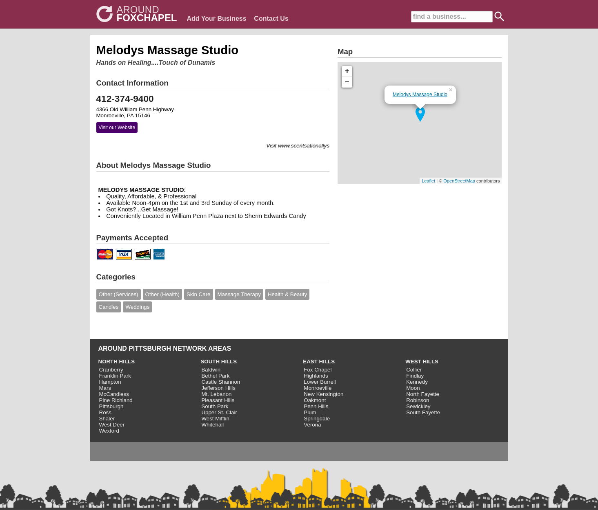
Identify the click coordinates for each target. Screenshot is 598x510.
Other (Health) (162, 294)
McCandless (114, 394)
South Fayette (423, 412)
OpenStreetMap (459, 180)
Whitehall (212, 425)
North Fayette (422, 394)
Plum (310, 412)
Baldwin (210, 370)
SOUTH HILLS (218, 361)
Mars (105, 388)
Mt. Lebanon (216, 394)
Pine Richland (116, 400)
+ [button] (347, 71)
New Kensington (323, 394)
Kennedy (417, 382)
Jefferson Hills (218, 388)
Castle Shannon (220, 382)
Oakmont (315, 400)
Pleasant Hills (217, 400)
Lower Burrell (320, 382)
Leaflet (428, 180)
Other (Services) (118, 294)
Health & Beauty (287, 294)
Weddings (137, 307)
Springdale (317, 418)
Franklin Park (115, 376)
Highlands (316, 376)
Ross (105, 412)
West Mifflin (215, 418)
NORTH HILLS (116, 361)
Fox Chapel (317, 370)
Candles (109, 307)
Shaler (107, 418)
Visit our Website (117, 127)
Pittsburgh (111, 406)
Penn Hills (316, 406)
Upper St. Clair (219, 412)
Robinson (417, 400)
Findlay (415, 376)
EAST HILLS (319, 361)
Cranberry (111, 370)
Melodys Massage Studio (420, 94)
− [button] (347, 82)
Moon (413, 388)
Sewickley (418, 406)
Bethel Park (215, 376)
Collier (414, 370)
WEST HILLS (421, 361)
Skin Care (199, 294)
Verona (312, 425)
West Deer (112, 425)
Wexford (109, 431)
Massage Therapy (239, 294)
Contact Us (271, 18)
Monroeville (317, 388)
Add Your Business (217, 18)
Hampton (110, 382)
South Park (214, 406)
